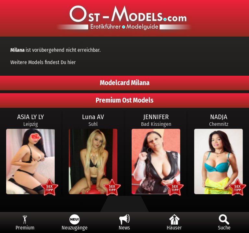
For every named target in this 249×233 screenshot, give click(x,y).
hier (71, 62)
